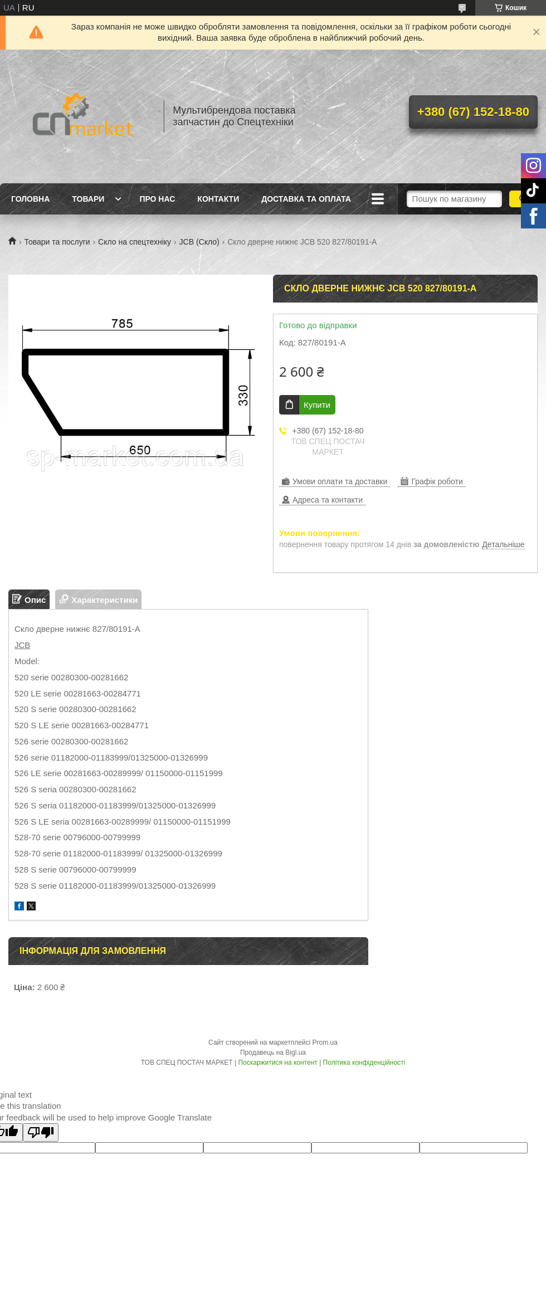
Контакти (218, 198)
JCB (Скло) (199, 241)
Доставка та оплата (306, 198)
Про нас (157, 198)
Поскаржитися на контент (277, 1062)
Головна (30, 198)
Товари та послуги (57, 241)
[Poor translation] (40, 1132)
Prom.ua (325, 1042)
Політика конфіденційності (364, 1062)
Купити (317, 405)
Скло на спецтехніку (134, 241)
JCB (22, 645)
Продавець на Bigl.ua (273, 1052)
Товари (88, 198)
